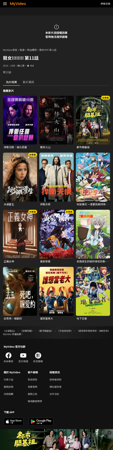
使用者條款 (55, 379)
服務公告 (32, 394)
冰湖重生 (9, 204)
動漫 (22, 50)
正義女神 (9, 261)
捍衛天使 (45, 204)
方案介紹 (8, 379)
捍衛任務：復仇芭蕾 (15, 147)
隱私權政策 (55, 386)
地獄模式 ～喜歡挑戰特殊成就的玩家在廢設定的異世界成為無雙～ (92, 204)
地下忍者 (82, 318)
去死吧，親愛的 (13, 318)
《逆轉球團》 (27, 330)
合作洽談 (54, 394)
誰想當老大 (46, 318)
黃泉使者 (45, 261)
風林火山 (45, 147)
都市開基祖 (83, 147)
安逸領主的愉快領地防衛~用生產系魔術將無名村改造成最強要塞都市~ (93, 261)
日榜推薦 (8, 394)
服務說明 (8, 386)
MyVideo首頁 (10, 50)
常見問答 (32, 379)
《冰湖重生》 (9, 330)
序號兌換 (105, 3)
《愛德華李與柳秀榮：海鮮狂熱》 (93, 330)
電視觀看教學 (35, 401)
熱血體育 (32, 50)
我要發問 (32, 386)
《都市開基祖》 (45, 330)
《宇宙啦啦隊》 (65, 330)
